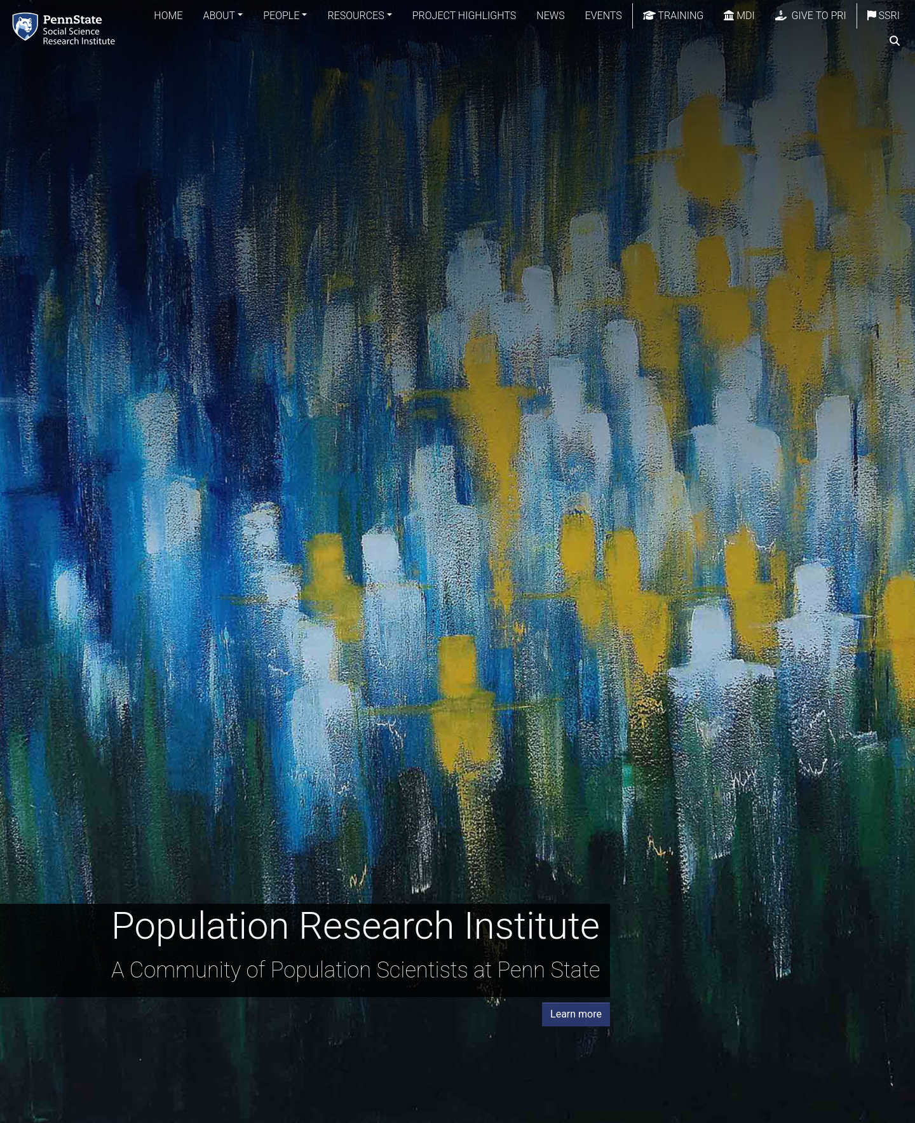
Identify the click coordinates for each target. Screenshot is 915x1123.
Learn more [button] (576, 1014)
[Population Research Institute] (66, 28)
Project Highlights (464, 16)
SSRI (883, 16)
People (281, 16)
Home (168, 16)
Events (603, 16)
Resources (355, 16)
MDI (739, 16)
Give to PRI (810, 16)
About (219, 16)
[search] (894, 41)
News (550, 16)
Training (673, 16)
